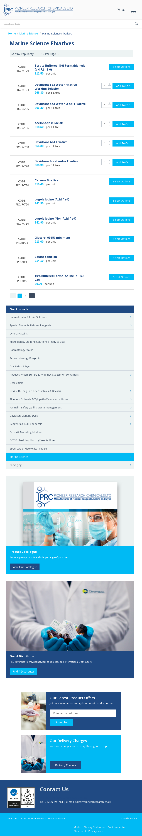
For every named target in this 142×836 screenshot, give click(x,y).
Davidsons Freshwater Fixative (57, 161)
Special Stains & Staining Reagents (30, 325)
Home (12, 33)
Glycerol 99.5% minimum (52, 238)
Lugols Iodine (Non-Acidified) (55, 218)
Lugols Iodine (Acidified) (52, 199)
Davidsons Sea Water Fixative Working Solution (56, 87)
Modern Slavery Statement (90, 827)
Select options (121, 66)
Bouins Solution (46, 257)
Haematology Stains (21, 350)
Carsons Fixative (46, 180)
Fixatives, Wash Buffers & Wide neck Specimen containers (44, 374)
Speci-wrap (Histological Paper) (28, 448)
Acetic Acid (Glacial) (49, 123)
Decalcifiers (16, 382)
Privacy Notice (96, 831)
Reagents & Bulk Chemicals (26, 424)
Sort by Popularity (24, 54)
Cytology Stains (19, 333)
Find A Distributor (23, 671)
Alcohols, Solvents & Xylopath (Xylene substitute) (39, 399)
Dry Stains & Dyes (20, 366)
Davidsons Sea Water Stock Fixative (60, 104)
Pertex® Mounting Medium (26, 432)
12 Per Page (50, 54)
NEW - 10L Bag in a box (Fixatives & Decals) (35, 391)
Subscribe (61, 722)
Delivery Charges (65, 765)
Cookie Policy (129, 818)
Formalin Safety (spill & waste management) (36, 407)
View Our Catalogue (25, 567)
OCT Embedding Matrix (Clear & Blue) (32, 440)
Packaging (16, 465)
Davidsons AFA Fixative (51, 142)
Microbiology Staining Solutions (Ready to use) (37, 341)
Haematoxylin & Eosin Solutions (28, 317)
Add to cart (123, 86)
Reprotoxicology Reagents (25, 358)
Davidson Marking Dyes (24, 415)
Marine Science (28, 33)
